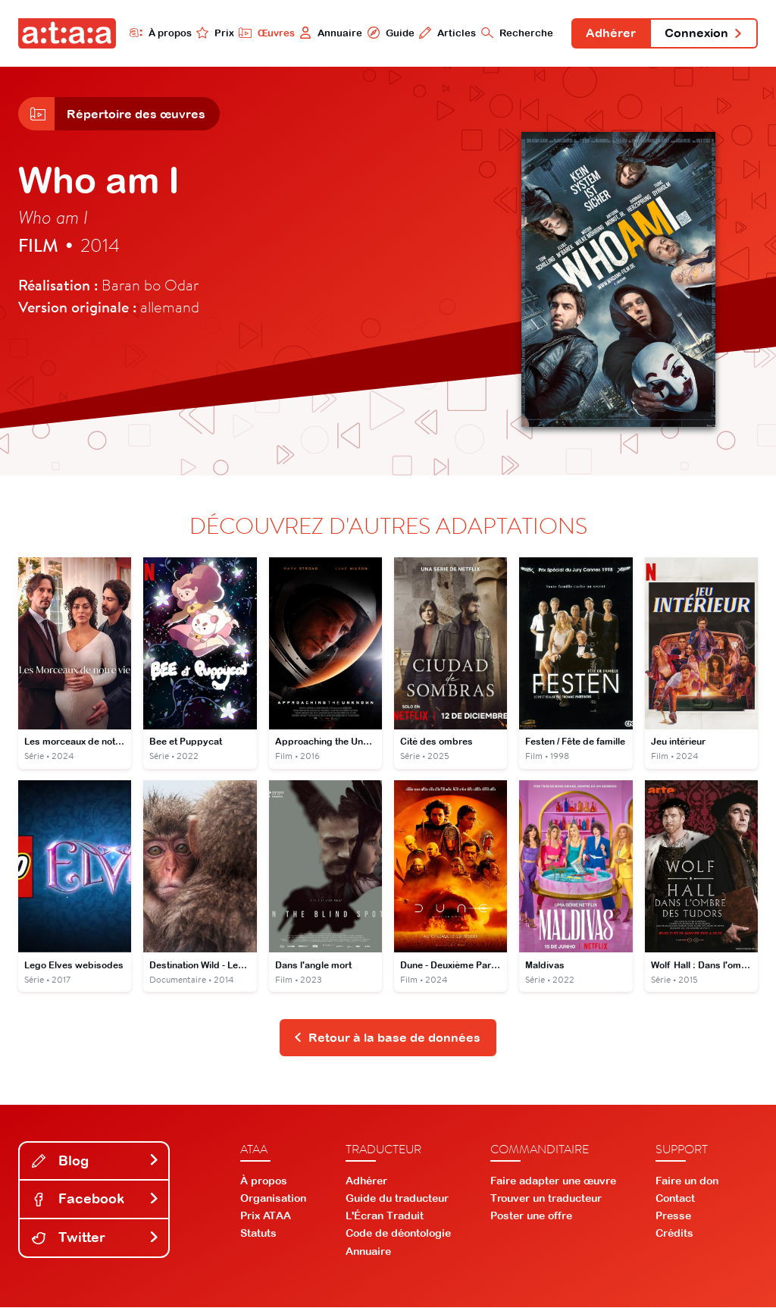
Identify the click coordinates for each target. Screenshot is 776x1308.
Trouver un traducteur (546, 1199)
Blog (95, 1161)
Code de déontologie (398, 1234)
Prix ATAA (265, 1217)
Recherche (516, 33)
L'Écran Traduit (385, 1217)
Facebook (95, 1200)
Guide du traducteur (397, 1199)
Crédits (674, 1234)
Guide (388, 33)
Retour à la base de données (386, 1038)
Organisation (273, 1199)
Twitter (95, 1239)
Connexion (703, 33)
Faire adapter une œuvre (553, 1181)
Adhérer (610, 33)
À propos (158, 33)
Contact (675, 1199)
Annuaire (329, 33)
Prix (214, 33)
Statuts (258, 1234)
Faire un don (687, 1181)
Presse (673, 1217)
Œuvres (265, 33)
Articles (446, 33)
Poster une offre (531, 1217)
